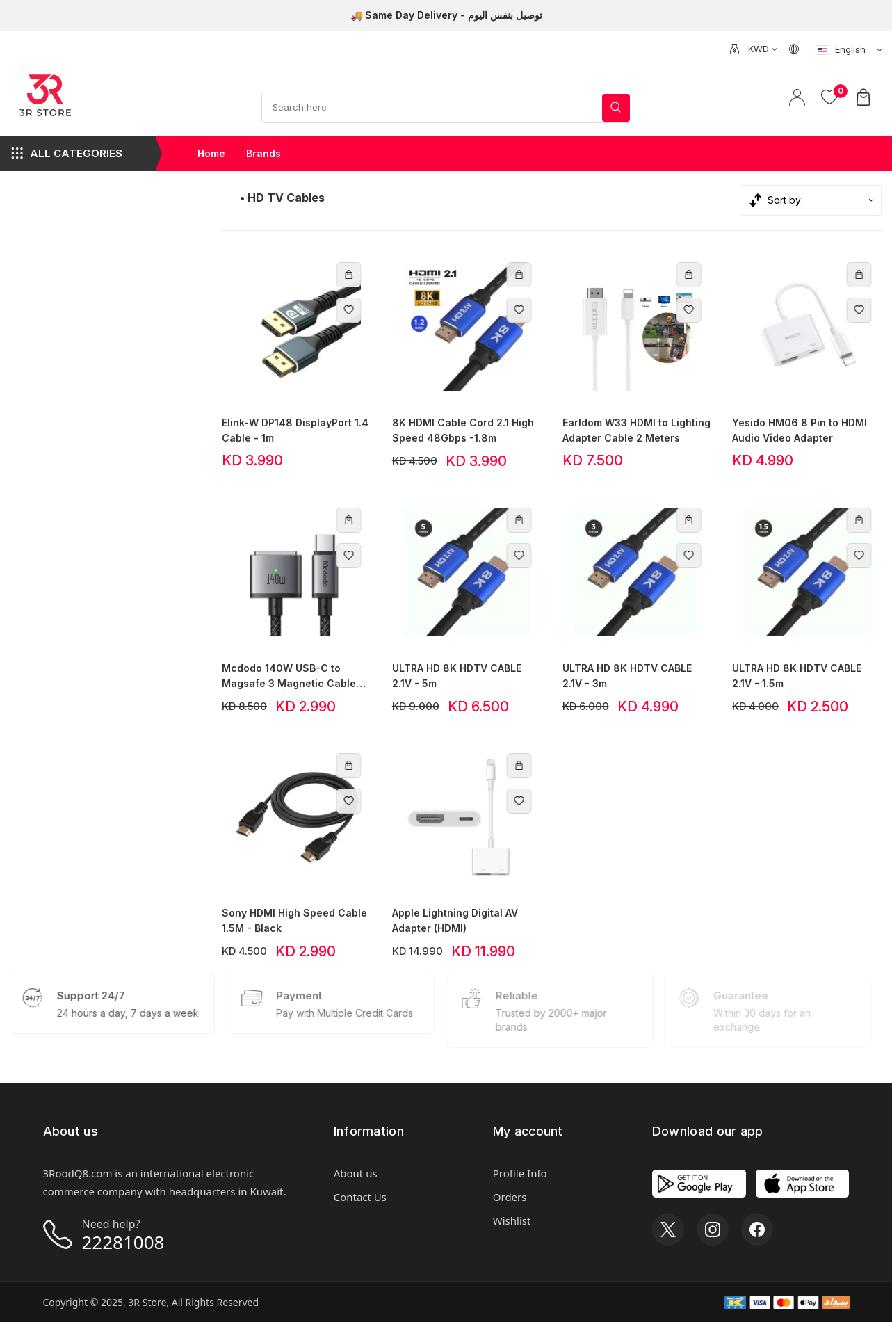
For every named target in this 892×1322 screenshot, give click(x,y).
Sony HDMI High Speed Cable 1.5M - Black (294, 920)
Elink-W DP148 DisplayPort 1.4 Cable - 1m (295, 430)
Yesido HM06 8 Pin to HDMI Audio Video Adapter (799, 430)
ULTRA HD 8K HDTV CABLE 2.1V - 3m (627, 675)
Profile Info (520, 1173)
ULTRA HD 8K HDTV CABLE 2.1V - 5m (456, 675)
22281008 (123, 1242)
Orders (510, 1197)
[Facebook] (757, 1230)
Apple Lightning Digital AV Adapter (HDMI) (455, 920)
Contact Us (360, 1197)
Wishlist (512, 1220)
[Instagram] (713, 1230)
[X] (668, 1230)
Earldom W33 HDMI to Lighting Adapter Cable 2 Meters (636, 430)
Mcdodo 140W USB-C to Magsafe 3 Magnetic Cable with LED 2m (289, 676)
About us (356, 1173)
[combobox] (762, 49)
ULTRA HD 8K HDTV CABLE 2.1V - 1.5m (796, 675)
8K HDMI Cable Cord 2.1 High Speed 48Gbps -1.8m (463, 430)
